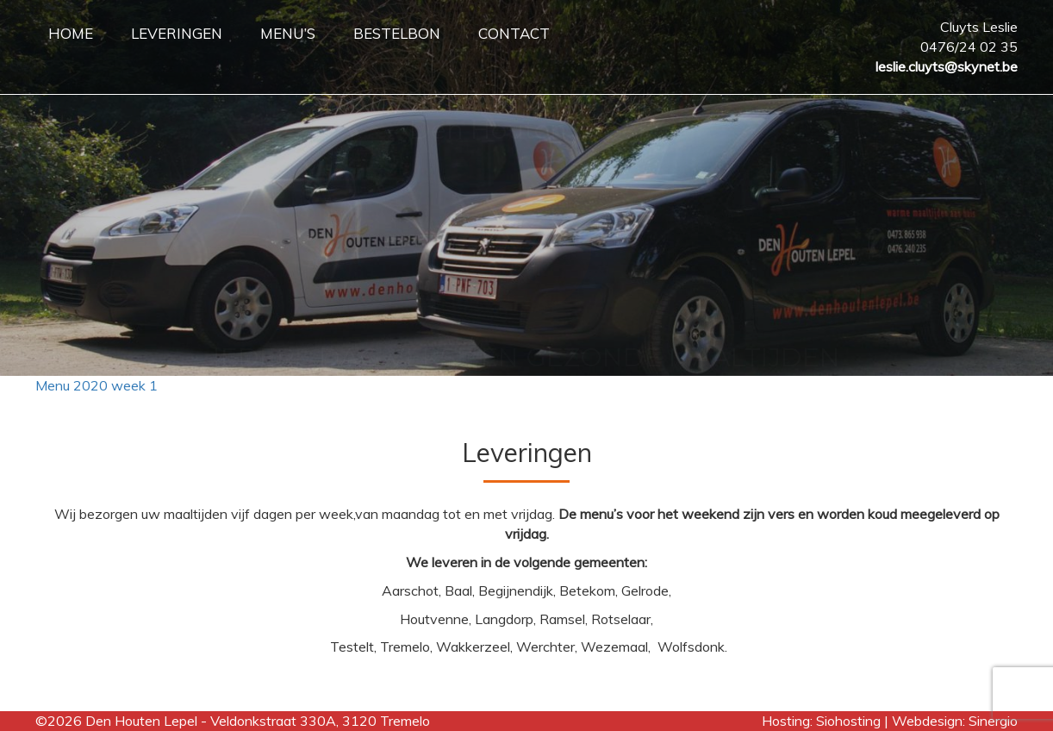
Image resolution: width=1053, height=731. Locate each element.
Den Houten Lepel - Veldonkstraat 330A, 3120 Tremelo (257, 720)
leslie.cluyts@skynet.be (946, 66)
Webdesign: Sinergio (955, 720)
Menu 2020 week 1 (96, 385)
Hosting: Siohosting (823, 720)
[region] (526, 188)
